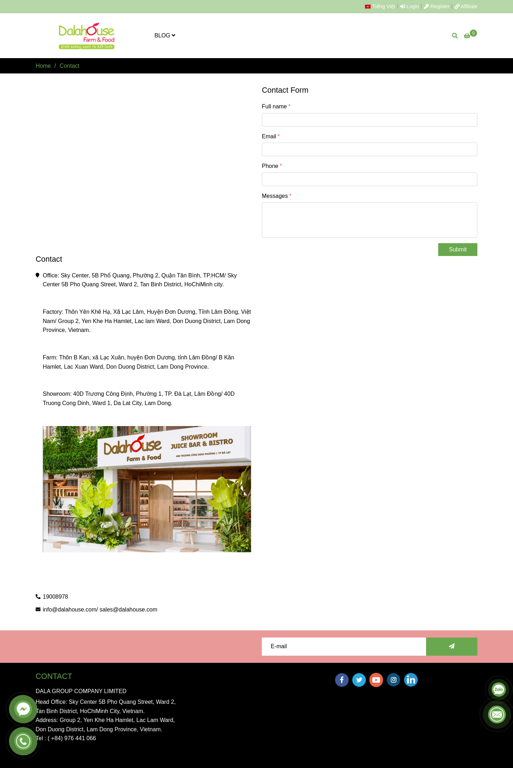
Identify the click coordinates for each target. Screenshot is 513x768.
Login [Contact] (409, 6)
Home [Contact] (43, 66)
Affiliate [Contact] (466, 6)
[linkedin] (411, 680)
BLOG (165, 35)
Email (269, 136)
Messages (275, 196)
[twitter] (359, 680)
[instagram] (393, 680)
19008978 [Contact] (55, 597)
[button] (382, 6)
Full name (274, 106)
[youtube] (376, 680)
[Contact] (87, 36)
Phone (270, 166)
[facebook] (342, 680)
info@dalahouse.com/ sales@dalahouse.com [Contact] (100, 609)
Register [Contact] (437, 6)
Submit (458, 249)
